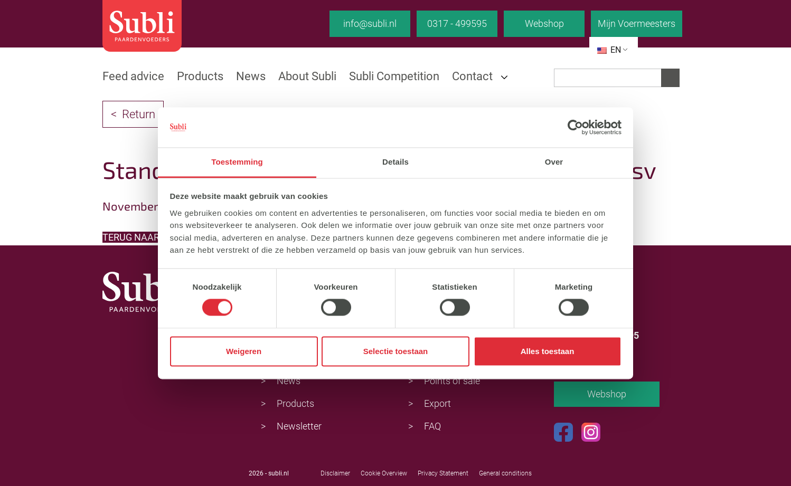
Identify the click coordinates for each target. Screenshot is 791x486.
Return (138, 114)
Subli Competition (394, 76)
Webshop (544, 23)
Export (437, 403)
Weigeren (243, 351)
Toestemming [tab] (237, 162)
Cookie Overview (384, 473)
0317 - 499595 (457, 23)
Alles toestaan (548, 351)
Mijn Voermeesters (636, 23)
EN (609, 50)
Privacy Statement (443, 473)
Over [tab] (554, 162)
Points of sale (452, 380)
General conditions (505, 473)
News (251, 76)
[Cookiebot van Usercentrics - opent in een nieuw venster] (575, 127)
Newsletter (299, 426)
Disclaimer (335, 473)
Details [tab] (395, 162)
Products (200, 76)
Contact (472, 76)
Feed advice (133, 76)
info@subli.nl (370, 23)
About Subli (307, 76)
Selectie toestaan (395, 351)
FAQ (432, 426)
